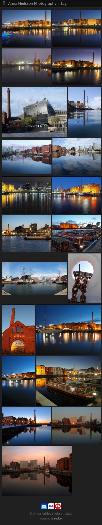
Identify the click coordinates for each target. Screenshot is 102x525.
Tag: (64, 3)
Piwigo (58, 518)
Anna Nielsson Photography (32, 3)
